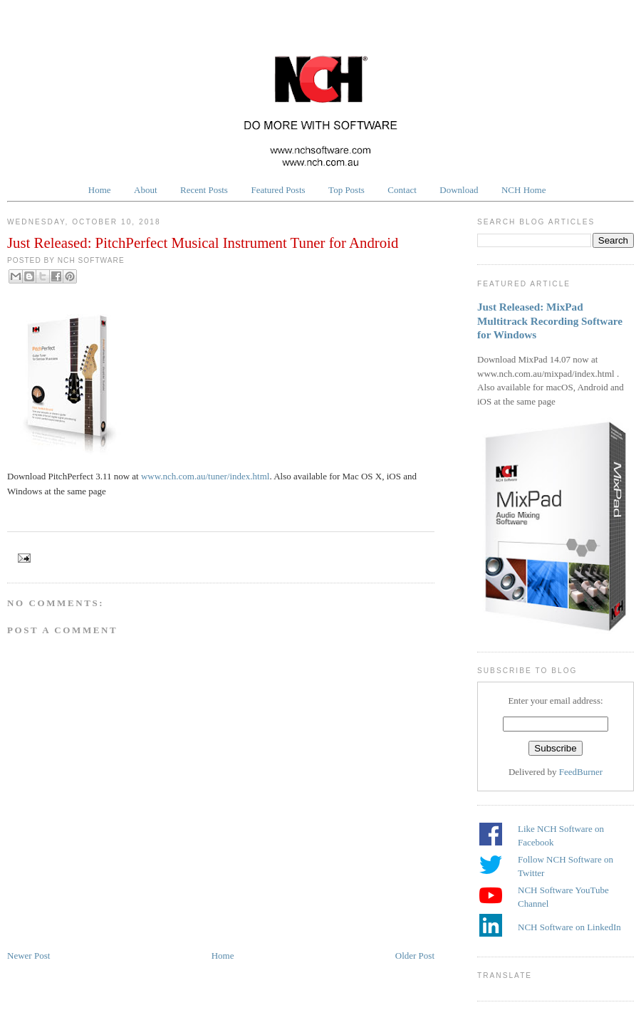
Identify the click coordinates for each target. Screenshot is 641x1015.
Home (99, 189)
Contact (401, 189)
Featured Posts (278, 189)
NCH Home (523, 189)
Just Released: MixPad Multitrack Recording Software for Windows (549, 320)
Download (458, 189)
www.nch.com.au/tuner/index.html (205, 476)
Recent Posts (204, 189)
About (145, 189)
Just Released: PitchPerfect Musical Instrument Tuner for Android (202, 242)
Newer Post (28, 955)
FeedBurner (581, 771)
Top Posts (346, 189)
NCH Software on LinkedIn (569, 927)
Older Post (414, 955)
